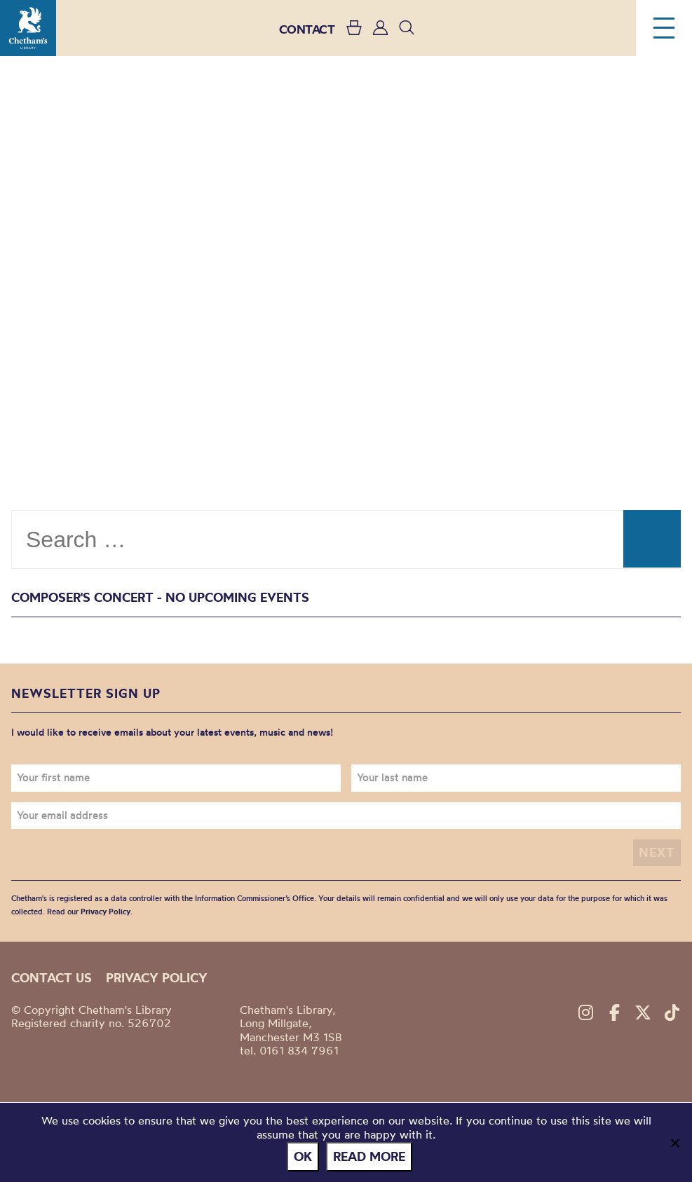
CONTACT (307, 29)
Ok (303, 1156)
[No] (674, 1143)
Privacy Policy (105, 911)
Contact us (51, 978)
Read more (369, 1156)
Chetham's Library (28, 28)
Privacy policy (157, 978)
